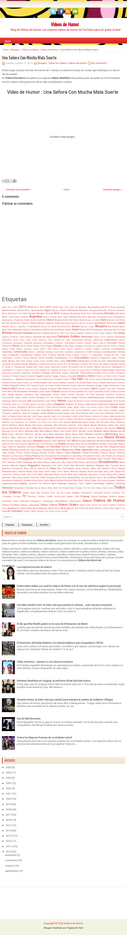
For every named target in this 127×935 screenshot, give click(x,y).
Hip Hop (50, 397)
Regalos (23, 465)
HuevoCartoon (38, 401)
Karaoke (58, 413)
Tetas (49, 488)
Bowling (53, 329)
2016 (42, 307)
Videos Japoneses (29, 505)
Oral (55, 444)
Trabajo (75, 492)
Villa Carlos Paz (94, 505)
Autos (50, 319)
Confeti (89, 352)
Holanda (83, 397)
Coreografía (13, 355)
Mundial (59, 437)
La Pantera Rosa (14, 416)
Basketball (100, 323)
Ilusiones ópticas (45, 404)
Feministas (40, 382)
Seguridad (48, 474)
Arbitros (24, 317)
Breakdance (97, 329)
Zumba (64, 511)
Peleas (5, 449)
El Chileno (41, 370)
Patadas (82, 447)
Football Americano (107, 382)
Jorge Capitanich (22, 410)
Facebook (58, 379)
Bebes (121, 322)
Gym (37, 394)
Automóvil (42, 320)
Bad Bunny (74, 320)
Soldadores (18, 480)
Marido (93, 425)
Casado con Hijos (62, 340)
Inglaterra (113, 404)
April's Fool (7, 317)
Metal (36, 431)
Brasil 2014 (85, 329)
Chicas (15, 345)
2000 (4, 307)
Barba (57, 323)
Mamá (21, 425)
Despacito (6, 364)
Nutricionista (8, 444)
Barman (74, 323)
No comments (99, 63)
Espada (30, 376)
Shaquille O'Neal (38, 477)
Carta (34, 340)
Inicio (8, 41)
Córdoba (121, 352)
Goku (41, 391)
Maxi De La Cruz (87, 428)
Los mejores (115, 419)
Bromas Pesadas (22, 333)
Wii (72, 508)
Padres (62, 443)
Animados (98, 313)
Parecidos (31, 447)
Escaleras (120, 373)
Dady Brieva (8, 361)
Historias (59, 397)
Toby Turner (107, 488)
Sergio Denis (112, 474)
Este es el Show (103, 376)
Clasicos (28, 349)
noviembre (11, 860)
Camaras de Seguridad (44, 336)
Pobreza (104, 453)
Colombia (105, 349)
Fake (86, 379)
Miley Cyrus (8, 434)
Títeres (98, 488)
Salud (118, 471)
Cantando (120, 336)
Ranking (27, 462)
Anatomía (65, 313)
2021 (66, 307)
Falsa (92, 379)
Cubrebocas (7, 358)
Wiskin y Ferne (102, 508)
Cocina (69, 349)
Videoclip (24, 501)
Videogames (35, 501)
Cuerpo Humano (29, 358)
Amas (4, 313)
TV (24, 496)
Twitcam (41, 496)
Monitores (99, 434)
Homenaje (6, 401)
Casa (50, 340)
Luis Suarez (65, 422)
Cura (71, 358)
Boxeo (61, 329)
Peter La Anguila (102, 449)
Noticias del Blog (96, 440)
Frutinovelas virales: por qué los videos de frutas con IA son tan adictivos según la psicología (69, 586)
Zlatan (33, 511)
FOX (28, 385)
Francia (34, 385)
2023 (8, 783)
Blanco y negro (87, 326)
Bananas (25, 323)
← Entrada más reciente (16, 189)
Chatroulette (111, 343)
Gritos (114, 391)
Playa (68, 452)
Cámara (28, 337)
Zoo (46, 511)
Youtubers (16, 511)
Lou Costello (30, 422)
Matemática (62, 428)
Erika (105, 373)
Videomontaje (75, 501)
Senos (75, 474)
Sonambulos (37, 480)
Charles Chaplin (83, 343)
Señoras (83, 474)
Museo (100, 437)
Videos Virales (68, 504)
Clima (35, 349)
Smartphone (7, 480)
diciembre (10, 855)
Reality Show (91, 462)
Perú (71, 449)
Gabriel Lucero (24, 388)
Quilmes (107, 459)
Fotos (22, 385)
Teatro (88, 483)
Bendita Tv (24, 326)
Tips (93, 488)
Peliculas (14, 449)
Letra (20, 419)
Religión (100, 465)
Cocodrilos (79, 349)
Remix (122, 465)
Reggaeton (34, 465)
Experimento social (33, 379)
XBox (111, 508)
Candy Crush (99, 337)
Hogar (75, 397)
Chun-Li (114, 346)
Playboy (85, 453)
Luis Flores (42, 422)
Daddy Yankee (118, 358)
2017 (48, 307)
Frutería (79, 385)
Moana (68, 434)
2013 (22, 307)
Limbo (43, 419)
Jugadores (16, 413)
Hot (29, 400)
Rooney (29, 471)
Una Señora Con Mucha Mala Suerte (29, 57)
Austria (33, 320)
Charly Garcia (98, 343)
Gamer (35, 388)
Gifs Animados (20, 391)
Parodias (56, 446)
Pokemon (121, 453)
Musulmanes (8, 441)
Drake (40, 367)
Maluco (5, 425)
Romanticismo (9, 471)
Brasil (75, 329)
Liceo (37, 419)
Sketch (121, 477)
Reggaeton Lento (49, 465)
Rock (99, 468)
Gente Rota (7, 391)
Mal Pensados (102, 422)
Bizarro (76, 326)
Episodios (97, 373)
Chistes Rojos (68, 346)
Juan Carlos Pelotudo (80, 410)
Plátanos (60, 453)
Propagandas (26, 458)
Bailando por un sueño (89, 320)
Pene (28, 450)
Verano (121, 496)
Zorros (58, 511)
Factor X (67, 379)
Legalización (115, 416)
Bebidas (5, 326)
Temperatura (19, 488)
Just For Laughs (30, 413)
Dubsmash (56, 367)
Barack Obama (45, 323)
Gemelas (121, 388)
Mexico (49, 431)
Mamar (28, 425)
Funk (122, 385)
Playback (76, 452)
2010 (8, 851)
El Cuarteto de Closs (57, 370)
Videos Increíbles (11, 505)
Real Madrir (79, 462)
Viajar (15, 501)
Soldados (28, 480)
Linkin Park (52, 419)
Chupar (121, 346)
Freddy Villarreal (62, 385)
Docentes (76, 364)
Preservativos (77, 456)
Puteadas (91, 458)
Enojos (65, 373)
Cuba (122, 355)
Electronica (7, 373)
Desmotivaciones (116, 361)
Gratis (107, 391)
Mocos (75, 434)
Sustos (23, 483)
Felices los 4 (28, 382)
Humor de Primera (75, 401)
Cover (44, 355)
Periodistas (49, 449)
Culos (41, 357)
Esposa (63, 376)
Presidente (88, 456)
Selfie (70, 474)
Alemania (73, 310)
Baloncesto (15, 323)
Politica (36, 455)
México (57, 431)
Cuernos (17, 358)
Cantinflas (6, 340)
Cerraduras (7, 343)
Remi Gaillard (111, 465)
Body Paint (7, 329)
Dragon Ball (31, 367)
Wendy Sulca (54, 508)
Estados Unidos (86, 375)
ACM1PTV (105, 307)
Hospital (22, 401)
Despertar (16, 364)
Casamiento (77, 340)
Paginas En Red (75, 928)
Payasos (113, 446)
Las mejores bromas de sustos (34, 567)
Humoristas (106, 401)
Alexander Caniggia (88, 310)
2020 (61, 307)
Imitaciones (91, 404)
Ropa (35, 471)
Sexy (20, 477)
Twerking (31, 496)
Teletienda (120, 483)
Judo (100, 410)
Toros (52, 493)
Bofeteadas (18, 329)
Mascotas (37, 428)
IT (45, 407)
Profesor (5, 459)
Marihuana (103, 425)
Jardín (76, 407)
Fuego (99, 385)
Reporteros (6, 468)
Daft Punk (20, 361)
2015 (36, 307)
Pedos (122, 446)
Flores (95, 382)
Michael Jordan (86, 431)
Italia (49, 407)
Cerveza (28, 343)
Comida (40, 351)
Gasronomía (84, 388)
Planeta (51, 453)
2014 (30, 307)
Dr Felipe (6, 367)
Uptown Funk (72, 496)
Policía (28, 455)
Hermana (100, 394)
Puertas (71, 459)
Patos (105, 447)
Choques (79, 346)
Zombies (40, 511)
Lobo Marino (78, 419)
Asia (110, 317)
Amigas (32, 313)
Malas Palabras (117, 422)
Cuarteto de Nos (111, 355)
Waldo (35, 508)
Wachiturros (14, 508)
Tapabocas (73, 483)
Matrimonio (73, 428)
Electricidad (108, 370)
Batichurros (111, 323)
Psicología (47, 459)
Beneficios (34, 326)
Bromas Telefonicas (43, 333)
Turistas (17, 496)
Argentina (35, 316)
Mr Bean (39, 437)
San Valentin (14, 474)
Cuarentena (97, 355)
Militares (19, 434)
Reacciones (56, 462)
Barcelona (65, 323)
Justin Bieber (47, 413)
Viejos (82, 505)
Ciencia (5, 349)
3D (76, 307)
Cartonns (42, 340)
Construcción (110, 351)
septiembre (11, 870)
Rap (34, 462)
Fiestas (62, 382)
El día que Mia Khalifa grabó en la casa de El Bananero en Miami (52, 623)
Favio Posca (16, 382)
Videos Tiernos (49, 504)
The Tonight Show (66, 488)
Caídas (121, 333)
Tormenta (45, 493)
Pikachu (121, 450)
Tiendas (79, 488)
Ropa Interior (45, 471)
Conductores (80, 352)
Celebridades (111, 339)
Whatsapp (65, 508)
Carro (28, 340)
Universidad (59, 496)
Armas (73, 316)
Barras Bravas (86, 323)
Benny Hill (45, 326)
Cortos (37, 355)
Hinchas (40, 397)
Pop (42, 456)
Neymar (62, 440)
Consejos (98, 352)
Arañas (16, 317)
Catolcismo (98, 340)
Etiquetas (27, 524)
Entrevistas (86, 373)
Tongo (32, 493)
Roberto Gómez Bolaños (79, 468)
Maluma (13, 425)
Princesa (121, 456)
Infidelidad (102, 404)
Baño (33, 323)
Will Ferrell (80, 508)
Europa (122, 376)
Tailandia (33, 483)
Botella (46, 329)
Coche (62, 349)
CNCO (43, 349)
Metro (42, 431)
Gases (65, 388)
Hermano (110, 394)
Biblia (54, 326)
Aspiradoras (7, 320)
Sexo (14, 477)
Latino (75, 416)
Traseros (116, 493)
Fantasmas (119, 379)
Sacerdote (98, 471)
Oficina (31, 443)
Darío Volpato (46, 361)
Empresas (26, 373)
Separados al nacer (97, 474)
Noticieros (111, 440)
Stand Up (54, 480)
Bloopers (15, 49)
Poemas (112, 453)
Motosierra (22, 437)
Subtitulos (120, 480)
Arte (79, 317)
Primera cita (99, 456)
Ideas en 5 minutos (21, 404)
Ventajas (103, 496)
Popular (10, 524)
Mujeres (49, 437)
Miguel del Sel (117, 431)
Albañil (63, 310)
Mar (56, 425)
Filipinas (71, 382)
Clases (19, 349)
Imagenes (59, 404)
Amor (57, 313)
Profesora (14, 459)
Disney (60, 364)
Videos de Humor (65, 24)
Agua (48, 310)
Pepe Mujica (36, 450)
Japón (69, 407)
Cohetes (88, 349)
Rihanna (41, 468)
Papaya (121, 444)
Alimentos (102, 310)
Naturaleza (27, 441)
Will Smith (89, 508)
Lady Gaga (37, 416)
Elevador (16, 373)
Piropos (27, 453)
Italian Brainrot (59, 407)
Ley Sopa (27, 419)
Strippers (111, 480)
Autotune (58, 320)
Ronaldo (22, 471)
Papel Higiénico (9, 447)
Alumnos (112, 310)
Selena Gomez (60, 474)
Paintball (70, 444)
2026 (8, 767)
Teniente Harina (33, 488)
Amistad (49, 313)
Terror (44, 488)
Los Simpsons (17, 422)
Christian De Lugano (93, 346)
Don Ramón (104, 364)
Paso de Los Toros (69, 447)
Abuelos (82, 307)
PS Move (39, 459)
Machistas (77, 422)
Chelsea (121, 343)
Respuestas (17, 468)
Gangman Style (55, 388)
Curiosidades (81, 357)
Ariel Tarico (63, 317)
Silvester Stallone (88, 477)
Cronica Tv (85, 355)
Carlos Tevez (19, 340)
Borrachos (37, 329)
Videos (87, 501)
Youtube (6, 511)
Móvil (30, 437)
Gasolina (74, 388)
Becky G (14, 326)
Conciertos (59, 352)
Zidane (26, 511)
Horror (15, 401)
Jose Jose (35, 410)
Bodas (122, 326)
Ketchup (84, 413)
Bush (73, 333)
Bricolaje (121, 329)
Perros (65, 449)
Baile (103, 319)
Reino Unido (63, 465)
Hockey (67, 397)
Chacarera (37, 343)
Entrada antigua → (113, 189)
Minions (38, 434)
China (36, 345)
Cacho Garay (98, 333)
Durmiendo (73, 367)
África (27, 310)
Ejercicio (105, 367)
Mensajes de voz (10, 431)
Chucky (106, 346)
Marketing (14, 428)
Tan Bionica (44, 483)
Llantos (69, 419)
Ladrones (27, 416)
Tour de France (63, 493)
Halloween (45, 394)
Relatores (90, 465)
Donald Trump (117, 364)
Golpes (55, 391)
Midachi (98, 431)
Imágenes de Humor (74, 404)
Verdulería (6, 501)
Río (47, 468)
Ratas (39, 462)
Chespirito (6, 346)
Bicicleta (61, 326)
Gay (109, 388)
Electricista (120, 370)
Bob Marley (113, 326)
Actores (121, 307)
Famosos (108, 379)
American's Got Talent (18, 313)
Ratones (46, 462)
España (39, 376)
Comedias (7, 351)
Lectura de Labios (100, 416)
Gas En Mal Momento (29, 718)
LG (33, 419)
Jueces (106, 410)
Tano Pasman (58, 483)
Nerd (54, 441)
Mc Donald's (110, 428)
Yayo (117, 508)
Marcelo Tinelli (76, 425)
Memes (121, 428)
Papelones (21, 447)
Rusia (91, 471)
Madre (86, 422)
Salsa (106, 471)
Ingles (122, 404)
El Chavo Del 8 (29, 370)
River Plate (62, 468)
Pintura (19, 453)
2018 (55, 307)
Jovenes (65, 410)
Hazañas (80, 394)
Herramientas (8, 397)
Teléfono (110, 483)
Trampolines (86, 493)
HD (87, 394)
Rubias (83, 471)
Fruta (73, 385)
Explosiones (47, 379)
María (86, 425)
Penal (22, 449)
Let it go (13, 419)
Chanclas (59, 343)
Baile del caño (113, 320)
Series (122, 474)
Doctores (84, 364)
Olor (38, 444)
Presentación (50, 456)
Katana (66, 413)
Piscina (35, 452)
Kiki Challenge (106, 413)
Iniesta (5, 407)
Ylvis (122, 508)
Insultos (12, 407)
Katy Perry (75, 413)
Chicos (23, 346)
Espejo (55, 376)
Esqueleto (71, 376)
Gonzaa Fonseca (67, 391)
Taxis (81, 483)
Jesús (83, 407)
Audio (27, 320)
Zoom (51, 511)
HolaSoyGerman (96, 397)
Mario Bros (114, 425)
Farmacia (6, 382)
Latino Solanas (85, 416)
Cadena (108, 333)
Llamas (61, 419)
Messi (21, 431)
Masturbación (49, 428)
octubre (9, 865)
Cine (12, 349)
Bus (68, 333)
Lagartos (47, 416)
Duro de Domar (86, 367)
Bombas (27, 329)
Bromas (7, 333)
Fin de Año (80, 382)
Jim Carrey (91, 407)
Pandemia (93, 443)
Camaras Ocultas (68, 336)
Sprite (46, 480)
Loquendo (90, 419)
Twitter (49, 496)
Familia (98, 379)
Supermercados (10, 483)
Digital (41, 364)
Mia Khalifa (66, 431)
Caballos (80, 333)
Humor (61, 400)
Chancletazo (70, 343)
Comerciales (20, 351)
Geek (114, 388)
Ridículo (33, 468)
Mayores (100, 428)
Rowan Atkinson (71, 471)
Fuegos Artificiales (111, 385)
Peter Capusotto (84, 449)
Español (47, 376)
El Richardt (96, 370)
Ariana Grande (50, 317)
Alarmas (56, 310)
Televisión (7, 487)
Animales (109, 313)
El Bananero (115, 367)
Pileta (4, 453)
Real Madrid (67, 462)
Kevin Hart (94, 413)
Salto (112, 471)
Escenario (6, 376)
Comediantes (118, 349)
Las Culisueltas (64, 416)
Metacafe (29, 431)
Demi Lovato (59, 361)
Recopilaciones (108, 462)
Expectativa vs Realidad (13, 379)
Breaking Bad (110, 329)
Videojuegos (48, 501)
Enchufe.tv (36, 373)
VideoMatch (61, 501)
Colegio (96, 349)
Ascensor (103, 316)
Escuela (22, 376)
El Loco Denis (84, 370)
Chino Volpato (46, 346)
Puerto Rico (81, 459)
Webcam (43, 508)
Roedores (106, 468)
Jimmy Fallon (103, 407)
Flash (89, 382)
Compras (49, 352)
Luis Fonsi (53, 422)
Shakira (26, 477)
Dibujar (24, 364)
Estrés (115, 376)
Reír (72, 465)
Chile (29, 345)
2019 (8, 804)
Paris (47, 447)
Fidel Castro (52, 382)
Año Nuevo (120, 313)
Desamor (102, 361)
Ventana (113, 496)
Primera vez (111, 456)
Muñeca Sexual (79, 437)
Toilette (25, 493)
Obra (16, 444)
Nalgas (18, 441)
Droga (47, 367)
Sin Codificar (110, 477)
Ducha (64, 367)
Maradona (63, 425)
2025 (72, 307)
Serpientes (6, 477)
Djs (69, 364)
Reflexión (14, 465)
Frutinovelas (89, 385)
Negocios (47, 441)
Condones (69, 352)
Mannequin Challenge (42, 425)
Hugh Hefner (51, 401)
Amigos (41, 313)
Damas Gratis (32, 361)
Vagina (94, 496)
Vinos (105, 505)
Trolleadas (7, 496)
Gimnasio (34, 391)
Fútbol (13, 388)
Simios (100, 477)
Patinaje (99, 447)
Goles (48, 391)
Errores (111, 373)
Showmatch (73, 477)
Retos (26, 468)
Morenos (6, 437)
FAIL (74, 379)
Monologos (111, 434)
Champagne (48, 343)
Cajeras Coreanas (10, 337)
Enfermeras (56, 373)
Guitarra (29, 394)
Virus (4, 508)
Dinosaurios (50, 364)
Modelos (89, 434)
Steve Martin (78, 480)
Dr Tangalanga (18, 367)
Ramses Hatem (15, 462)
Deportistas (83, 361)
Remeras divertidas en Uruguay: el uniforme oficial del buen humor (53, 680)
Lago (53, 416)
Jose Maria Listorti (51, 410)
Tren (123, 493)
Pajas (77, 444)
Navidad (38, 440)
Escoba (15, 376)
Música (120, 437)
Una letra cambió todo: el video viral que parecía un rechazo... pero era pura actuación (64, 604)
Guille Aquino (15, 394)
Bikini (68, 326)
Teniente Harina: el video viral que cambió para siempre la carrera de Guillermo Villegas (65, 699)
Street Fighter (91, 480)
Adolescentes (9, 310)
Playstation (94, 453)
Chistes (57, 345)
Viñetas (112, 505)
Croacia (75, 355)
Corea (4, 355)
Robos (93, 468)
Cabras (88, 333)
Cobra (55, 349)
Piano (114, 450)
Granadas (99, 391)
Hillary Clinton (28, 397)
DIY (65, 364)
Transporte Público (102, 493)
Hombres (120, 397)
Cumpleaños (61, 357)
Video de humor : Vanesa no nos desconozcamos (45, 661)
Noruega (82, 441)
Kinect (117, 413)
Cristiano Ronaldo (56, 355)
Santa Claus (26, 474)
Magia (92, 422)
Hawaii (71, 394)
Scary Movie (38, 474)
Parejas (40, 446)
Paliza (84, 444)
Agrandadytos (37, 310)
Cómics (31, 352)
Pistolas (43, 453)
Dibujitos (33, 364)
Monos (122, 434)
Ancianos (75, 313)
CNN (49, 349)
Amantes (121, 310)
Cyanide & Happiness (100, 358)
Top (38, 492)
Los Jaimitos (102, 419)
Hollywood (110, 397)
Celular (121, 340)
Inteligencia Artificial (26, 407)
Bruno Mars (60, 333)
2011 (9, 307)
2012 (15, 307)
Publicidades (60, 458)
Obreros (23, 444)
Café (115, 333)
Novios (121, 440)
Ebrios (97, 367)
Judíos (94, 410)
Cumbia (49, 357)
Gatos (94, 388)
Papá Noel (113, 444)
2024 (8, 777)
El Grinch (72, 370)
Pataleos (91, 447)
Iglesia (33, 404)
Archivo (44, 524)
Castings (88, 340)
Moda (81, 434)
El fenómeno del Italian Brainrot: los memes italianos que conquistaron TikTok (60, 642)
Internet (40, 407)
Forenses (121, 382)
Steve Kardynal (66, 480)
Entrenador (74, 373)
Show (64, 477)
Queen (100, 459)
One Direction (46, 444)
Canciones (86, 336)
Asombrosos (119, 317)
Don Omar (93, 364)
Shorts (58, 477)
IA (114, 401)
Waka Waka (26, 508)
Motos (13, 437)
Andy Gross (86, 313)
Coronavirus (26, 355)
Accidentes (94, 307)
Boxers (69, 329)
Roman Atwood (118, 468)
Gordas (80, 391)
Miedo (106, 431)
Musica (109, 437)
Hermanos (120, 394)
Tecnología (98, 483)
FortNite (5, 385)
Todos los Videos (30, 49)
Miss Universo (56, 434)
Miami (75, 431)
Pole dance (19, 456)
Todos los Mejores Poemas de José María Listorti (44, 737)
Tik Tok (86, 488)
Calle (21, 337)
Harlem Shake (59, 394)
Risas (53, 468)
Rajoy (114, 459)
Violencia (121, 505)
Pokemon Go (7, 456)
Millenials (29, 434)
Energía (46, 373)
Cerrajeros (18, 343)
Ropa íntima (57, 471)
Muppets (92, 437)
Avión (65, 320)
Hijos (18, 397)
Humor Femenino (92, 401)
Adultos (20, 310)
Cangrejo (110, 337)
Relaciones (80, 465)
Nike (68, 441)
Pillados (11, 453)
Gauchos (102, 388)
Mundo (68, 437)
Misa (45, 434)
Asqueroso (19, 320)
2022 (8, 788)
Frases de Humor (46, 385)
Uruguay (84, 496)
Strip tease (102, 480)
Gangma (43, 388)
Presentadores (63, 456)
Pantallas (103, 444)
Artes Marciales (89, 317)
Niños (75, 440)
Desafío (93, 361)
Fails (80, 379)
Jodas (114, 407)
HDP (92, 394)
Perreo (58, 450)
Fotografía (14, 385)
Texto (55, 488)
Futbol (5, 388)
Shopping (51, 477)
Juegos (114, 410)
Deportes (71, 360)
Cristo (68, 355)
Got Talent (89, 391)
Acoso (113, 307)
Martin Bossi (25, 428)
